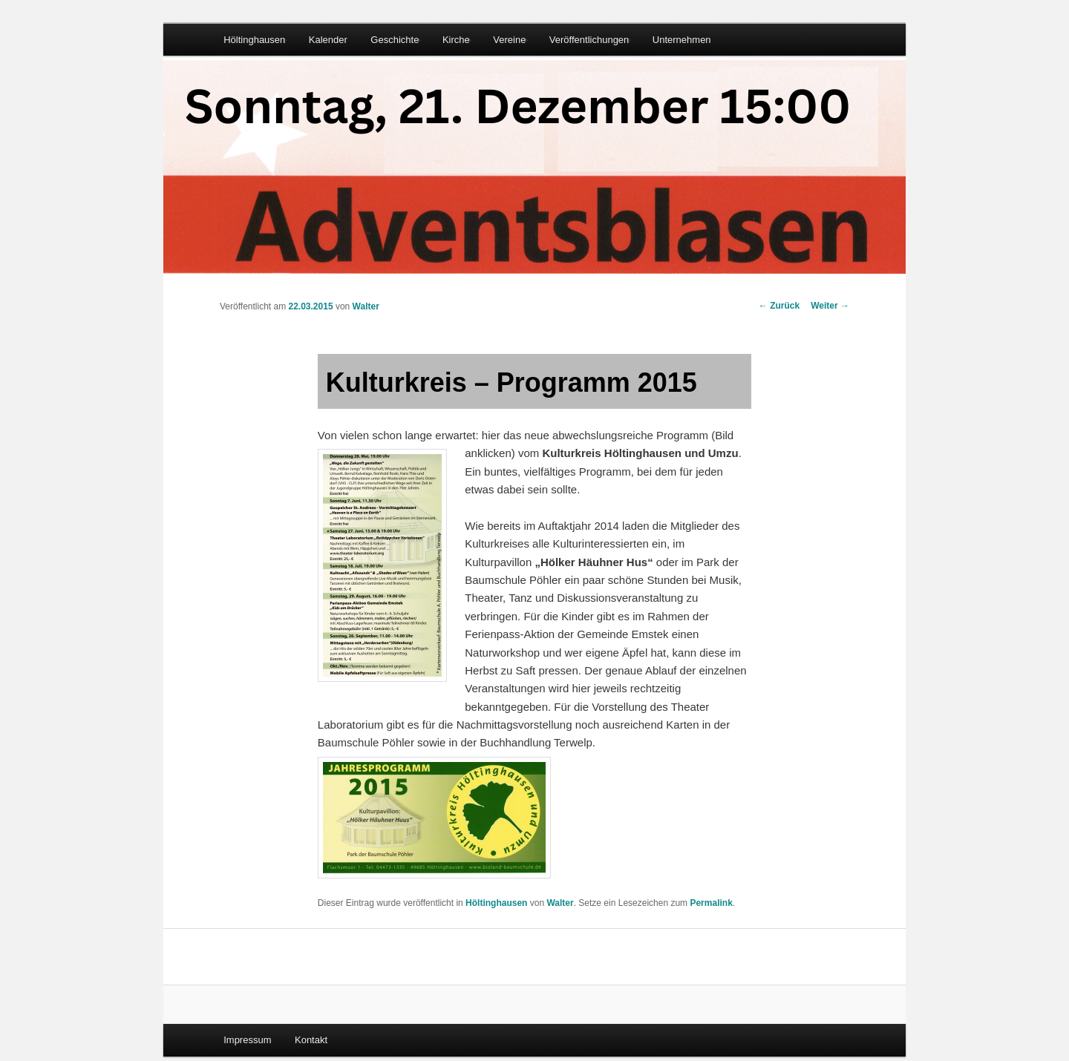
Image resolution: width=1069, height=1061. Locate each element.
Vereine (509, 39)
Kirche (456, 39)
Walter (366, 306)
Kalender (328, 39)
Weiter (830, 305)
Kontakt (311, 1039)
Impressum (247, 1039)
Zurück (779, 305)
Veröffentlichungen (589, 39)
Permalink (711, 903)
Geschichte (394, 39)
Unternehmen (682, 39)
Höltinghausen (254, 39)
